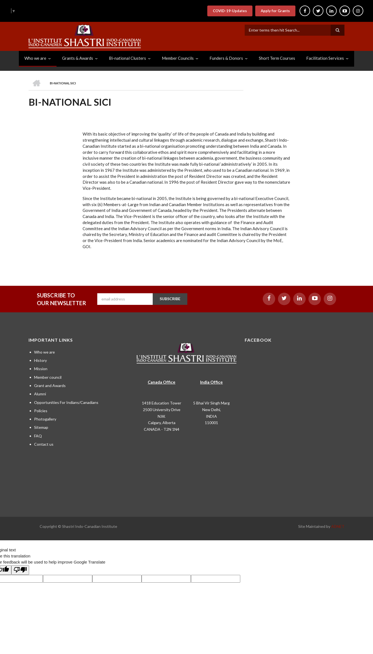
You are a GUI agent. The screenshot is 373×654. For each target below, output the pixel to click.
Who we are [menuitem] (35, 58)
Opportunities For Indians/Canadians (66, 402)
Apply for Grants (275, 11)
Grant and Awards (50, 385)
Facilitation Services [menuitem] (325, 58)
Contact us (43, 444)
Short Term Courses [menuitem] (277, 58)
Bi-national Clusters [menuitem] (127, 58)
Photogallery (45, 419)
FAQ (38, 436)
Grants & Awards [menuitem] (77, 58)
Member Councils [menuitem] (178, 58)
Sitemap (41, 427)
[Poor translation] (20, 570)
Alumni (40, 393)
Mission (40, 368)
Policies (40, 410)
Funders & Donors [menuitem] (226, 58)
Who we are (44, 352)
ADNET (337, 526)
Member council (48, 377)
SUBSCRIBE (170, 298)
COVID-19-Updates (230, 11)
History (40, 360)
